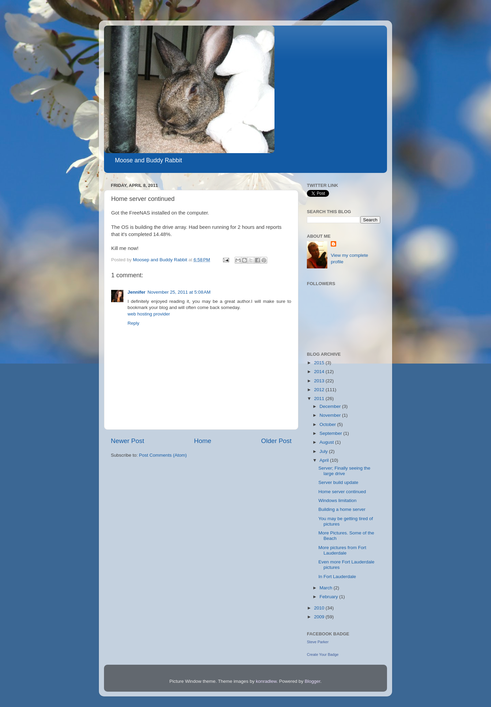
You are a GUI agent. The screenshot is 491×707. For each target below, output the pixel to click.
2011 (320, 398)
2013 (320, 380)
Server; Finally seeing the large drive (344, 471)
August (327, 442)
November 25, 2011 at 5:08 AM (179, 292)
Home (202, 440)
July (324, 451)
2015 (320, 362)
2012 (320, 389)
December (330, 406)
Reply (133, 323)
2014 (320, 371)
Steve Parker (318, 642)
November (330, 415)
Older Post (276, 440)
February (329, 596)
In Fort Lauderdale (337, 576)
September (331, 433)
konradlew (266, 681)
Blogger (313, 681)
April (324, 460)
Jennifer (137, 292)
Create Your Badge (323, 654)
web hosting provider (149, 313)
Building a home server (342, 509)
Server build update (338, 482)
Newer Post (127, 440)
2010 (320, 607)
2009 (320, 616)
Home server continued (342, 491)
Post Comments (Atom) (163, 455)
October (328, 424)
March (326, 587)
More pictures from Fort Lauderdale (342, 550)
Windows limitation (337, 500)
